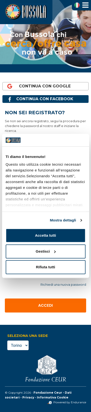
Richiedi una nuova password (63, 284)
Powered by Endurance (67, 402)
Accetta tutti (45, 236)
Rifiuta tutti (45, 267)
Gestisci (46, 251)
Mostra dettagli (63, 220)
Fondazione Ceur (47, 392)
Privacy (28, 397)
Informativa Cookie (52, 397)
